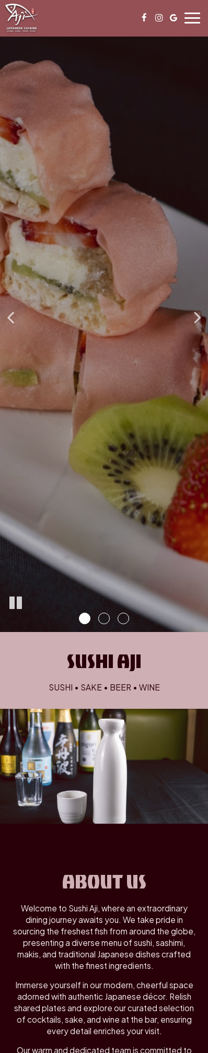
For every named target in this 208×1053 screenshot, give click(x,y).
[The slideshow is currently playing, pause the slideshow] (16, 603)
